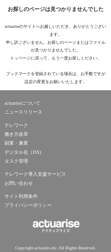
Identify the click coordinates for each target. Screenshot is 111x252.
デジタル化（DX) (22, 152)
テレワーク (16, 125)
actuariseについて (22, 103)
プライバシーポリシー (28, 205)
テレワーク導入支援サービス (35, 174)
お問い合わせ (18, 183)
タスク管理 (16, 161)
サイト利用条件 (21, 196)
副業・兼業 (16, 143)
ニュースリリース (23, 111)
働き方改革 (16, 134)
